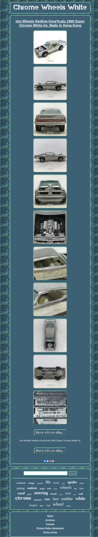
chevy (63, 483)
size (75, 494)
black (60, 494)
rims (47, 499)
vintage (31, 483)
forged (33, 505)
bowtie (54, 494)
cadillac (67, 499)
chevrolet (40, 483)
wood (56, 482)
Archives (50, 520)
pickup (21, 488)
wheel (58, 504)
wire (68, 493)
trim (49, 488)
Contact (50, 524)
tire (75, 489)
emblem (32, 488)
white (80, 498)
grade (29, 494)
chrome (23, 498)
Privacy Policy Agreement (50, 528)
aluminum (38, 500)
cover (81, 483)
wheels (66, 487)
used (21, 493)
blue (81, 488)
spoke (72, 482)
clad (48, 505)
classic (68, 506)
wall (81, 494)
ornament (21, 483)
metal (42, 489)
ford (55, 499)
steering (41, 493)
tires (41, 506)
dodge (55, 489)
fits (48, 482)
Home (50, 516)
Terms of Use (50, 532)
